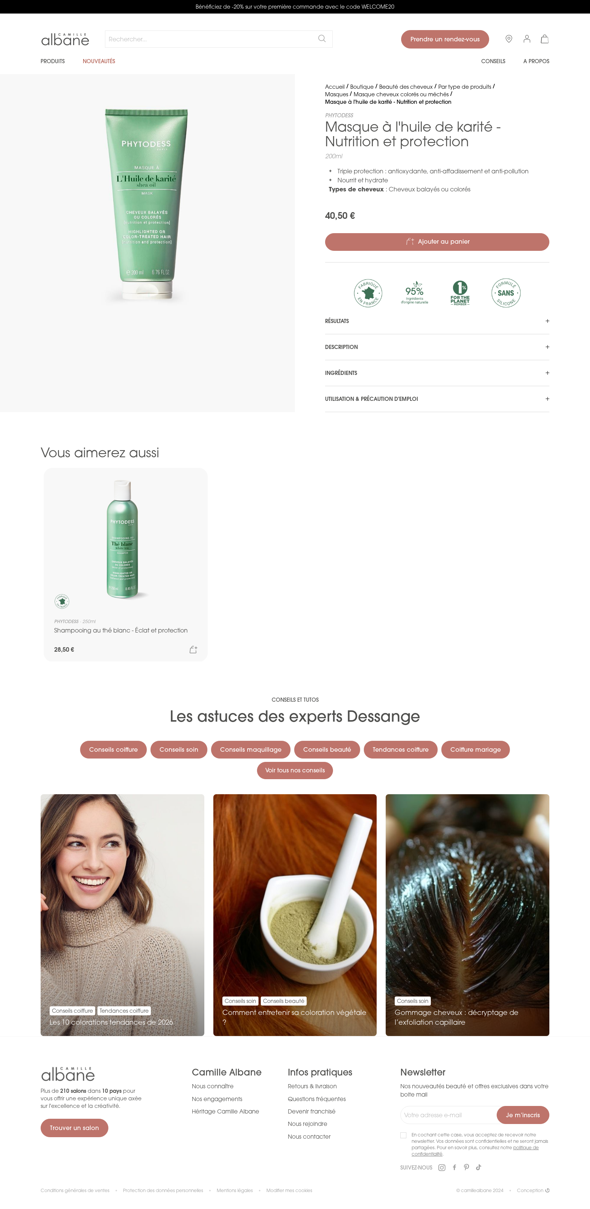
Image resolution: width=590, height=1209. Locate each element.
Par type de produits (464, 86)
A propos (536, 61)
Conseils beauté (327, 748)
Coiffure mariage (475, 748)
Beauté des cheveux (406, 86)
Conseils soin (179, 748)
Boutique (362, 86)
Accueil (335, 86)
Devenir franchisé (312, 1111)
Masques (336, 94)
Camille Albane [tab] (227, 1072)
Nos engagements (217, 1098)
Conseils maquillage (250, 748)
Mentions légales (235, 1190)
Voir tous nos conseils (295, 770)
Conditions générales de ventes (75, 1190)
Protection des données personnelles (163, 1190)
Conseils (493, 61)
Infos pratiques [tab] (320, 1072)
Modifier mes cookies (289, 1190)
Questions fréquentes (317, 1098)
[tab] (437, 321)
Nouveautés (99, 61)
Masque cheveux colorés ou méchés (401, 94)
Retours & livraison (312, 1086)
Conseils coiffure (113, 748)
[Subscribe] (523, 1115)
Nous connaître (213, 1086)
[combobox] (219, 39)
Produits (53, 61)
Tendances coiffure (401, 748)
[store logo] (65, 39)
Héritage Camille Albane (225, 1111)
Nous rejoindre (307, 1124)
